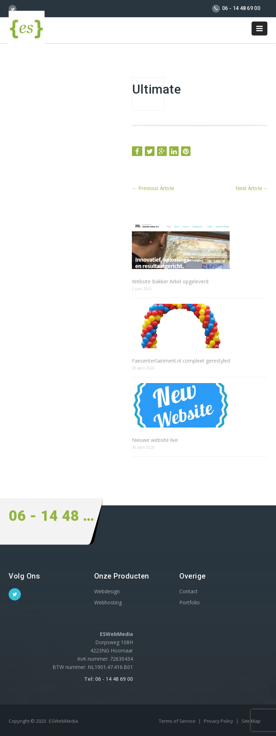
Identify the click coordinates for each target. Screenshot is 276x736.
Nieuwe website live (155, 440)
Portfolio (189, 602)
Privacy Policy (219, 721)
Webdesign (107, 591)
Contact (188, 591)
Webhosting (108, 602)
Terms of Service (178, 721)
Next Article (251, 188)
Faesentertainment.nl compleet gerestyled (181, 361)
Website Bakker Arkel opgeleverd (170, 281)
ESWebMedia (63, 721)
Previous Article (153, 188)
